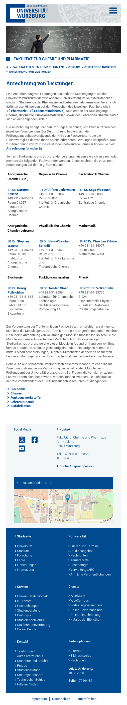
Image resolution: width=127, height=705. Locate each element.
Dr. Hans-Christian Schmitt (54, 243)
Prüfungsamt (25, 615)
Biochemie (18, 389)
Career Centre (25, 629)
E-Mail (65, 458)
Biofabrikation (21, 406)
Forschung (23, 555)
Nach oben (77, 660)
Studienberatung (27, 611)
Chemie (16, 393)
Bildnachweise (79, 656)
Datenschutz (61, 699)
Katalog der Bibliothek (84, 620)
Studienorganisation (100, 67)
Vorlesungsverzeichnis (85, 605)
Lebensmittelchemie (48, 111)
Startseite (23, 536)
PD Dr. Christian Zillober (100, 241)
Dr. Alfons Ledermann (59, 190)
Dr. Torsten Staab (56, 288)
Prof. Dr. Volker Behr (98, 288)
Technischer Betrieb (30, 680)
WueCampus (78, 601)
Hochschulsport (27, 606)
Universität (23, 546)
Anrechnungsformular (22, 148)
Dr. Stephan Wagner (18, 243)
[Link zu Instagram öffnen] (20, 440)
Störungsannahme (29, 675)
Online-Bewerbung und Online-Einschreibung (85, 612)
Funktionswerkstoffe (26, 397)
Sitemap (75, 651)
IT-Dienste (23, 601)
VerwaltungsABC (81, 570)
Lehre (20, 560)
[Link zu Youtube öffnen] (20, 448)
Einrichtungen (25, 565)
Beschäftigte (78, 565)
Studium (74, 67)
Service (21, 587)
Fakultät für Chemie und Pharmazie (51, 59)
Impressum (39, 699)
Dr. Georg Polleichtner (17, 290)
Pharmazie (19, 111)
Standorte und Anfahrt (31, 661)
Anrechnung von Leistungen (30, 71)
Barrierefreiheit (85, 699)
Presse (21, 666)
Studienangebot (80, 551)
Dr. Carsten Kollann (18, 192)
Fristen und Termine (83, 546)
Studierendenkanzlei (30, 620)
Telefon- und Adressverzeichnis (29, 654)
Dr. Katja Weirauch (97, 190)
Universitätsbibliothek (31, 596)
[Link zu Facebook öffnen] (33, 440)
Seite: (72, 680)
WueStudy (76, 596)
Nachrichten (78, 555)
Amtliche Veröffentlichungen (89, 575)
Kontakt (65, 429)
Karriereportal (78, 560)
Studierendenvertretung (32, 625)
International (25, 570)
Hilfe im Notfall (26, 684)
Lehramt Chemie (22, 402)
